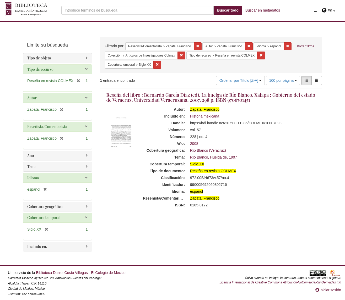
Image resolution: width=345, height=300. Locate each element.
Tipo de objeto (39, 57)
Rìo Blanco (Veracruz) (208, 150)
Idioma (33, 177)
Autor (32, 97)
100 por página (283, 80)
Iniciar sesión (328, 290)
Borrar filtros (305, 46)
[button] (328, 10)
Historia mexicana (204, 116)
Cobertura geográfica (45, 206)
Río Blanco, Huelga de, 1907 (213, 157)
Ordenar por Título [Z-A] (240, 80)
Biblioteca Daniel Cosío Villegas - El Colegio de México (80, 273)
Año (30, 155)
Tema (31, 166)
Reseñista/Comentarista (47, 126)
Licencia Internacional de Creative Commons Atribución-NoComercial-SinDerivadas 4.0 (280, 282)
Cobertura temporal (44, 217)
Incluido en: (37, 246)
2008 (194, 143)
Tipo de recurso (40, 69)
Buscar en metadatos (262, 10)
